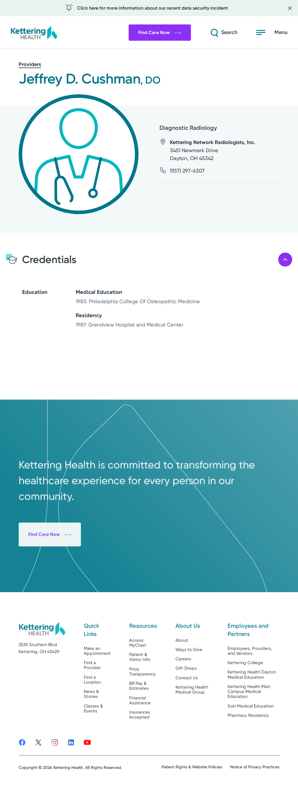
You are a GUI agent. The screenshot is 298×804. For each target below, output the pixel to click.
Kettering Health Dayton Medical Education (252, 690)
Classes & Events (93, 724)
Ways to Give (188, 665)
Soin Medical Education (251, 721)
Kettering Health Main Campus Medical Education (249, 707)
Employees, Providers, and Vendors (250, 666)
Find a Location (92, 695)
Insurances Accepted (139, 730)
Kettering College (245, 678)
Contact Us (186, 693)
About (181, 656)
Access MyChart (137, 658)
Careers (183, 674)
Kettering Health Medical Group (191, 705)
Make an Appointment (97, 666)
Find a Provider (92, 681)
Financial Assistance (139, 716)
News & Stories (91, 710)
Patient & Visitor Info (139, 673)
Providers (30, 64)
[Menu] (272, 32)
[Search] (223, 32)
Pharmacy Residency (248, 731)
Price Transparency (142, 687)
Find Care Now (159, 32)
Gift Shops (186, 684)
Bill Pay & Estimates (139, 702)
